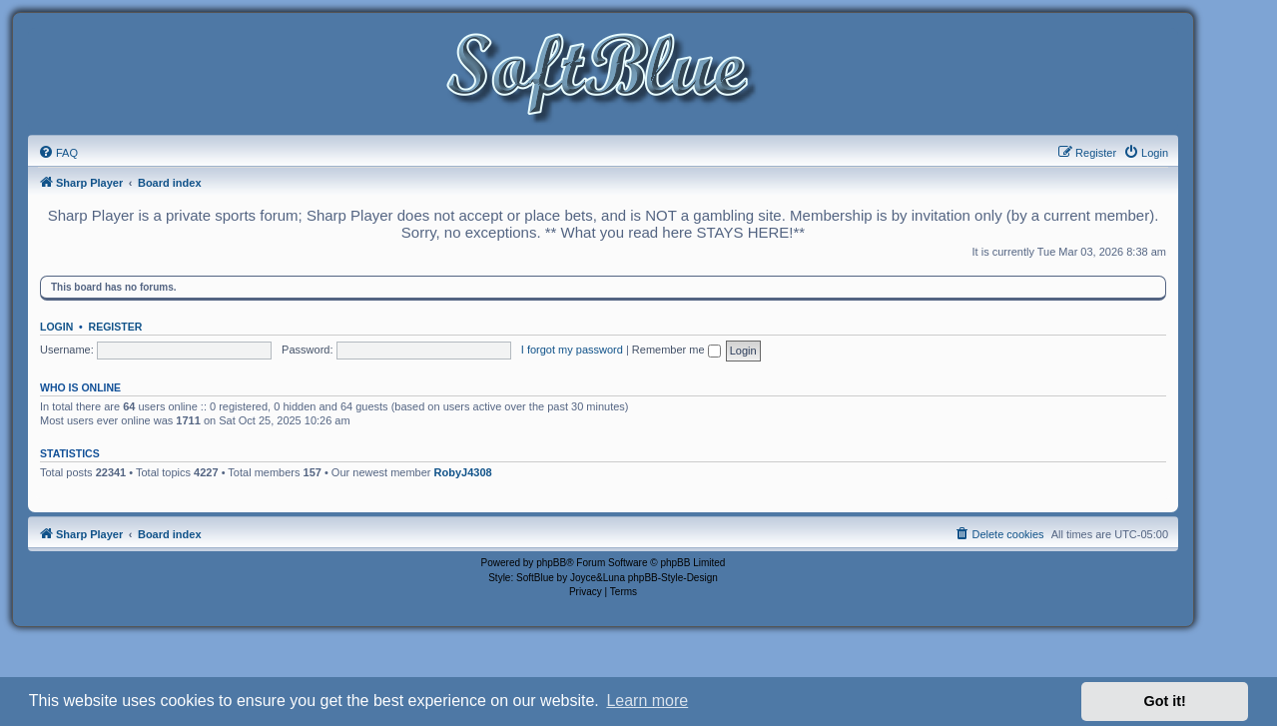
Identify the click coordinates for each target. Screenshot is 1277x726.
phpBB (551, 562)
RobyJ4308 (463, 472)
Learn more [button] (647, 700)
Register (116, 327)
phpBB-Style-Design (673, 577)
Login (56, 327)
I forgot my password (572, 350)
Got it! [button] (1165, 701)
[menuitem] (58, 153)
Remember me (676, 350)
